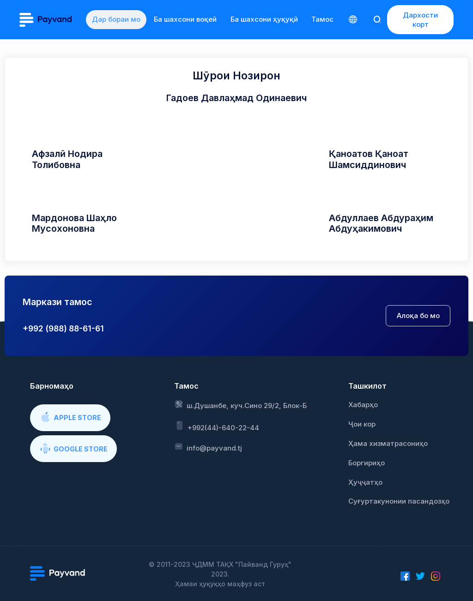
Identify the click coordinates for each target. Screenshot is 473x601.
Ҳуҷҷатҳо (365, 482)
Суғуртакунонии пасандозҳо (398, 501)
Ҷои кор (362, 424)
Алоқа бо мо (418, 316)
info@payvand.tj (208, 447)
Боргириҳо (366, 463)
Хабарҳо (363, 405)
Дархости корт (420, 20)
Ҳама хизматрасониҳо (388, 443)
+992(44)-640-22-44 (217, 426)
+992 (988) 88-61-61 (63, 328)
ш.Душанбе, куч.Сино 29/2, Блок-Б (240, 405)
